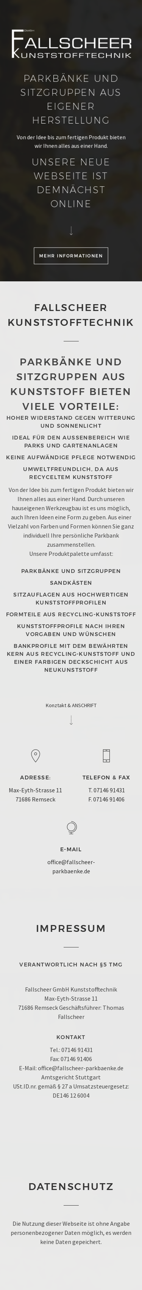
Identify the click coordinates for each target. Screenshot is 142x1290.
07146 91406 (109, 799)
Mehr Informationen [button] (71, 255)
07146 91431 (109, 790)
